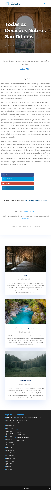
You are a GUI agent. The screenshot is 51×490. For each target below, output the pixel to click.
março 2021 (9, 433)
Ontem (25, 267)
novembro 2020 (10, 444)
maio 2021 (9, 428)
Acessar (19, 423)
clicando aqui (25, 210)
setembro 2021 (10, 417)
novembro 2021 (10, 412)
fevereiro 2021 (10, 436)
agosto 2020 (10, 453)
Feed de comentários (23, 429)
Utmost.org (36, 218)
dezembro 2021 (10, 409)
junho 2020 (9, 458)
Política (19, 414)
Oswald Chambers (29, 203)
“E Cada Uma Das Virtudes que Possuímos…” (25, 320)
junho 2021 (9, 425)
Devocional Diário (22, 412)
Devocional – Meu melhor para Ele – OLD (29, 409)
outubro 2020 (10, 447)
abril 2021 (9, 431)
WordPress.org (21, 432)
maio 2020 (9, 461)
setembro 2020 (10, 450)
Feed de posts (21, 426)
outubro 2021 (10, 414)
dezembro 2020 (10, 442)
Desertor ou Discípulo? (25, 372)
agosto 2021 (10, 420)
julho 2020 (9, 455)
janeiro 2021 (10, 439)
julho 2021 (9, 423)
